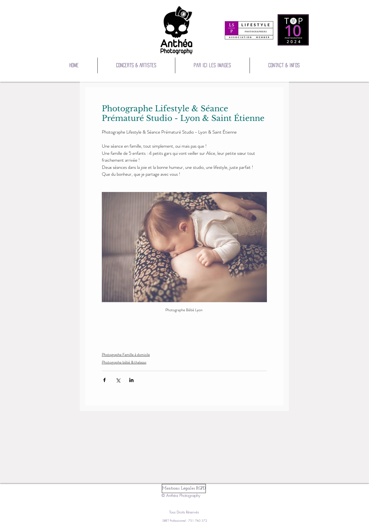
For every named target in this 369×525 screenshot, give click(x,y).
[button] (212, 65)
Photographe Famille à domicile (126, 354)
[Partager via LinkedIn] (131, 380)
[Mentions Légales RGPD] (184, 488)
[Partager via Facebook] (104, 380)
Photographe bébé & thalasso (124, 362)
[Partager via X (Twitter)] (118, 380)
